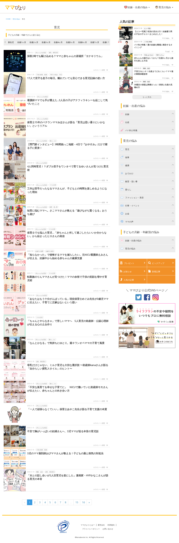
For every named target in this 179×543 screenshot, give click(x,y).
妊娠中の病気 (50, 251)
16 (83, 502)
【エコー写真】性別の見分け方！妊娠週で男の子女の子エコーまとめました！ (153, 32)
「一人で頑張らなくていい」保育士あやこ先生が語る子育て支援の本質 (67, 409)
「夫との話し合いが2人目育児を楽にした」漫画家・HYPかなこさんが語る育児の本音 (67, 477)
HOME (8, 19)
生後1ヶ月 (21, 42)
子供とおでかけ (148, 55)
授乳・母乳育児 (53, 52)
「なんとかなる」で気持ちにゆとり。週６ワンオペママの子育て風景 (65, 343)
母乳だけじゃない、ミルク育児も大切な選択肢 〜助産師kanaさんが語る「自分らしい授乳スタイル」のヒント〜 (67, 366)
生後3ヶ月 (46, 42)
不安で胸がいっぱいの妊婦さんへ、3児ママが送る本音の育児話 (62, 431)
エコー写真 (147, 28)
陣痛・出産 (39, 472)
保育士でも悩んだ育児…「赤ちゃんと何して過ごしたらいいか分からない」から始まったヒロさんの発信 (67, 234)
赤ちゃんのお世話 (41, 52)
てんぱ (167, 51)
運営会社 (101, 525)
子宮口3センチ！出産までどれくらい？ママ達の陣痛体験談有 (153, 72)
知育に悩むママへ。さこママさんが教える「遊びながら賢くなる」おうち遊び (67, 212)
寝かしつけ (53, 141)
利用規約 (111, 525)
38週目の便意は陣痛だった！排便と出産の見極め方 (153, 86)
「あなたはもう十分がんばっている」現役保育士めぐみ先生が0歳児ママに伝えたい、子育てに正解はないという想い (67, 300)
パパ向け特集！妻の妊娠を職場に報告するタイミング (153, 46)
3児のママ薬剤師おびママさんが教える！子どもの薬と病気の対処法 (65, 453)
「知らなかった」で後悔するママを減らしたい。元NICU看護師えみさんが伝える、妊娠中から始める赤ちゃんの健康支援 (67, 256)
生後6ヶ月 (82, 42)
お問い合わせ (108, 529)
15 (76, 502)
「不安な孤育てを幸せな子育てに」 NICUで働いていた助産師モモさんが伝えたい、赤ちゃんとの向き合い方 (67, 388)
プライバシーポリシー (91, 529)
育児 (23, 19)
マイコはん (165, 38)
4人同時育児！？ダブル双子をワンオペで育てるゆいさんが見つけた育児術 (67, 168)
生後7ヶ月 (94, 42)
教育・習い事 (54, 207)
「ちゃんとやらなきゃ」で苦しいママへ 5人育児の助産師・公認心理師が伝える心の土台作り (67, 322)
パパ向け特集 (148, 42)
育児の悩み (164, 7)
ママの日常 (53, 185)
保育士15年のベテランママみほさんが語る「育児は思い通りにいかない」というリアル (66, 124)
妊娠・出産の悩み (137, 7)
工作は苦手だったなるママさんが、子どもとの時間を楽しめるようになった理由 (67, 190)
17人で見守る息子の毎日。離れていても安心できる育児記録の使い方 (66, 78)
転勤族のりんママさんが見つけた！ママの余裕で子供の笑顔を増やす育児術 (67, 278)
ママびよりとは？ (88, 525)
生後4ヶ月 (58, 42)
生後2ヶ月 (33, 42)
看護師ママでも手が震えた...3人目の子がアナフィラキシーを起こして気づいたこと (67, 102)
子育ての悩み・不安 (56, 75)
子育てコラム (160, 55)
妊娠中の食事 (39, 251)
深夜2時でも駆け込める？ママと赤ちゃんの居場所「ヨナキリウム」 (65, 56)
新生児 (11, 42)
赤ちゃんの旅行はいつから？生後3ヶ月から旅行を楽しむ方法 (153, 59)
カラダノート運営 (99, 70)
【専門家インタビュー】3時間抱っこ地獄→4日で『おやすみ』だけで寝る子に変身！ (67, 146)
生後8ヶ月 (107, 42)
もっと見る (147, 97)
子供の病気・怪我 (41, 75)
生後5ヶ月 (70, 42)
